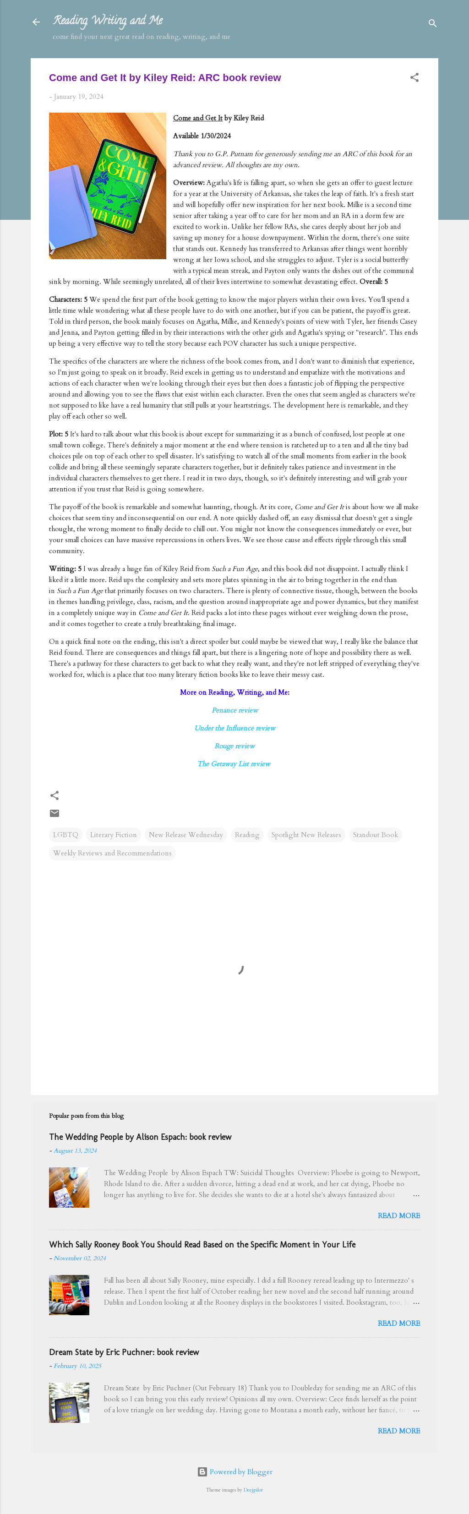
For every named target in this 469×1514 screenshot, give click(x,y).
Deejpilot (253, 1490)
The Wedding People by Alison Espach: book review (140, 1137)
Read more (399, 1215)
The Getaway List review (234, 763)
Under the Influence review (234, 728)
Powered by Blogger (235, 1471)
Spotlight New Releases (306, 834)
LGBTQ (65, 834)
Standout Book (375, 834)
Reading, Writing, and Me (107, 21)
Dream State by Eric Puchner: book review (124, 1352)
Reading (247, 834)
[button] (414, 79)
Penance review (235, 710)
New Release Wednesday (186, 834)
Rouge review (234, 746)
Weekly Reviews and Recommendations (112, 853)
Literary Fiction (113, 834)
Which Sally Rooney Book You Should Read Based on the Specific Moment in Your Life (202, 1245)
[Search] (432, 25)
